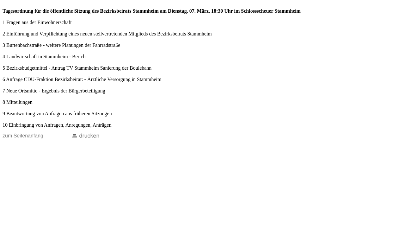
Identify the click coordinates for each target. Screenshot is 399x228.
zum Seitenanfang (23, 135)
